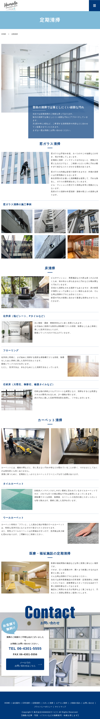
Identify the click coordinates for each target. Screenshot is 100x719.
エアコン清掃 (61, 703)
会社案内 (16, 703)
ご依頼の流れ (75, 703)
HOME (3, 34)
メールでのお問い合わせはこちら (25, 664)
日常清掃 (26, 703)
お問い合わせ (88, 703)
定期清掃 (36, 703)
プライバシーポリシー (43, 707)
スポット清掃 (47, 703)
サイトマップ (60, 707)
